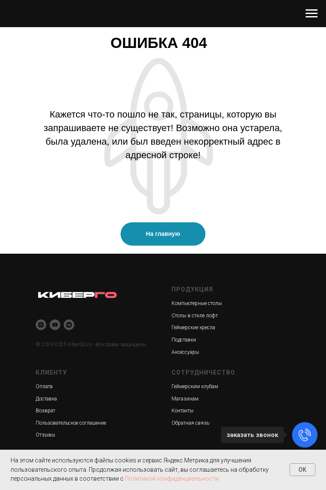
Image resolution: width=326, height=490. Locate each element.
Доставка (46, 399)
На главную (163, 233)
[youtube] (55, 324)
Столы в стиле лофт (194, 316)
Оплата (44, 386)
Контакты (182, 411)
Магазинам (185, 399)
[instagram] (41, 324)
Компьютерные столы (196, 303)
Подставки (183, 340)
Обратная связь (190, 423)
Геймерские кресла (193, 327)
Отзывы (45, 435)
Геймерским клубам (194, 386)
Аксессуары (185, 352)
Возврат (45, 411)
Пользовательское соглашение (71, 423)
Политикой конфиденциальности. (172, 478)
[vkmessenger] (69, 324)
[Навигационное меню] (312, 13)
